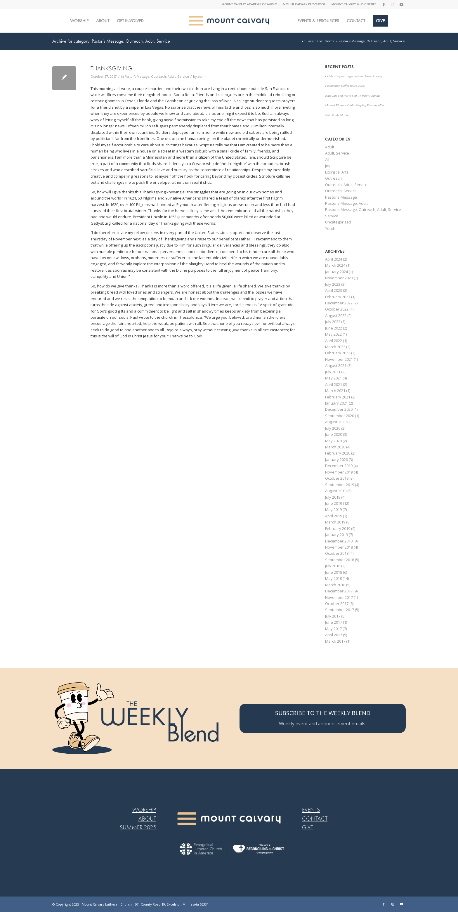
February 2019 (337, 528)
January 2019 (336, 534)
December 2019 (339, 465)
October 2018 (336, 553)
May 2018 (333, 578)
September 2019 (339, 484)
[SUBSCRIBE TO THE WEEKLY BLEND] (323, 718)
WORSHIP (144, 810)
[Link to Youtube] (401, 4)
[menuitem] (249, 4)
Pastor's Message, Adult (346, 203)
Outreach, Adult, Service (346, 184)
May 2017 (333, 628)
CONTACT (314, 818)
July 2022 (332, 321)
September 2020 (339, 415)
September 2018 (339, 559)
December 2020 (339, 409)
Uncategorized (338, 222)
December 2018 (339, 541)
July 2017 (332, 616)
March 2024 (335, 265)
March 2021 (335, 390)
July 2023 (332, 284)
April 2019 (333, 516)
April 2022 (333, 340)
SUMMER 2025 (138, 827)
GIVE (307, 827)
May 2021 (333, 378)
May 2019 (333, 509)
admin (202, 76)
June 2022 (333, 328)
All (327, 159)
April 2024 (333, 259)
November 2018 (339, 547)
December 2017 (339, 591)
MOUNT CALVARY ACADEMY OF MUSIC (249, 4)
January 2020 (336, 459)
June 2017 (333, 622)
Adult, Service (337, 153)
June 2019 (333, 503)
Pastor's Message (341, 197)
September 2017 (339, 609)
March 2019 (335, 522)
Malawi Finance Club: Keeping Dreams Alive (354, 105)
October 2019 (336, 478)
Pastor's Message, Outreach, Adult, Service (157, 76)
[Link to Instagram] (392, 4)
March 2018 (335, 584)
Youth (330, 228)
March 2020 (335, 447)
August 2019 (335, 490)
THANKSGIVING (111, 68)
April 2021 (333, 384)
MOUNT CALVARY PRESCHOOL (304, 4)
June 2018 (333, 572)
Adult (329, 147)
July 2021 (332, 371)
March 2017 (335, 641)
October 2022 (336, 309)
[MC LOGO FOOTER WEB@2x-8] (229, 818)
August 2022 (335, 315)
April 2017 (333, 634)
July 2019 (332, 497)
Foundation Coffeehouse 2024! (345, 85)
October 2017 (336, 603)
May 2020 (333, 440)
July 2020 (332, 428)
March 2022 (335, 346)
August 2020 (335, 421)
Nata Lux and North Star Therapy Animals (352, 95)
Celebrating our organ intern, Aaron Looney (354, 76)
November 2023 (339, 277)
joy (327, 165)
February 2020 (337, 453)
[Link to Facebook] (383, 4)
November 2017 (339, 597)
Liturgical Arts (336, 172)
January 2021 (336, 403)
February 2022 (337, 353)
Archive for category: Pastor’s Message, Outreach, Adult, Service (111, 41)
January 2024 (336, 271)
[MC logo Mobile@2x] (229, 20)
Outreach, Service (341, 190)
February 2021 (337, 397)
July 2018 (332, 565)
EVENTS (311, 810)
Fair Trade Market (337, 115)
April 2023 (333, 290)
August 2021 (335, 365)
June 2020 (333, 434)
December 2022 (339, 303)
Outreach (333, 178)
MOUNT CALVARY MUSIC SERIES (353, 4)
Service (331, 216)
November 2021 (339, 359)
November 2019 (339, 472)
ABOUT (147, 818)
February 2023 (337, 296)
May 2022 (333, 334)
